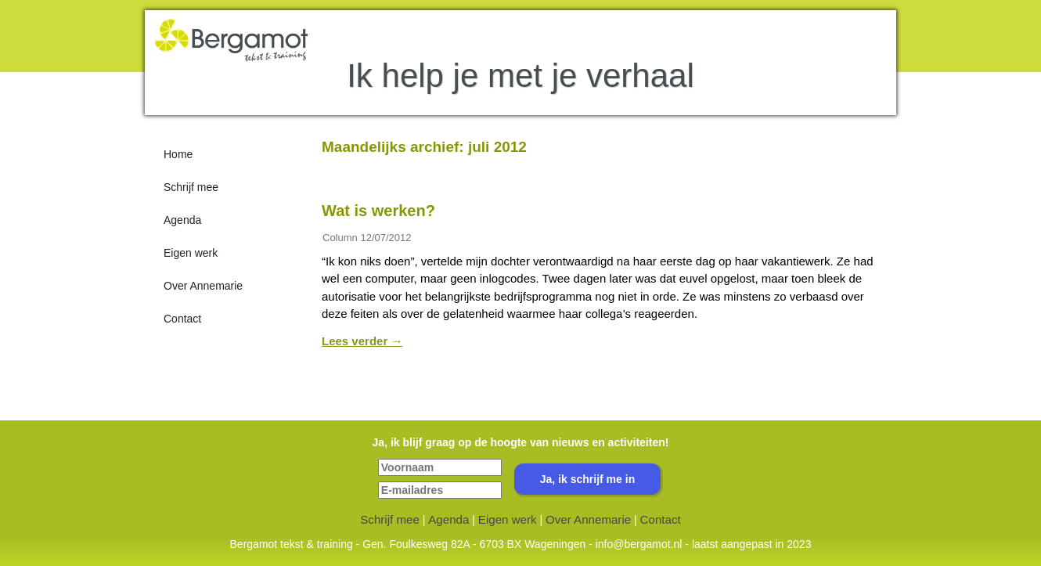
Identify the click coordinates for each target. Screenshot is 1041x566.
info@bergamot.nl (639, 544)
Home (178, 154)
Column (340, 237)
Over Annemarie (203, 285)
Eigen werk (191, 253)
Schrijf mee (191, 187)
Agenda (182, 220)
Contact (182, 318)
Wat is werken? (378, 210)
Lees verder (362, 341)
